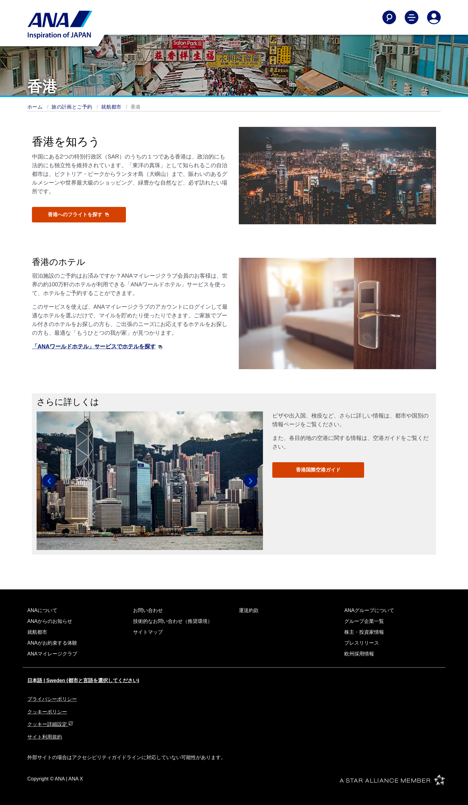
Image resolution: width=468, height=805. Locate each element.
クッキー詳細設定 (50, 724)
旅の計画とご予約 (71, 107)
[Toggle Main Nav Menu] (411, 17)
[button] (49, 481)
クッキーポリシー (47, 711)
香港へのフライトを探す (78, 214)
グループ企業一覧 (364, 621)
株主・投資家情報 (364, 632)
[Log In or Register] (434, 17)
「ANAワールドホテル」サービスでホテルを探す (97, 346)
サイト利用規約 (44, 737)
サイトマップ (148, 632)
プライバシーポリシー (52, 699)
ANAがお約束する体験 (52, 643)
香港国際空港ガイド (318, 469)
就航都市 (111, 107)
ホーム (34, 107)
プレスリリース (361, 643)
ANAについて (42, 610)
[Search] (389, 17)
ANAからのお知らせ (49, 621)
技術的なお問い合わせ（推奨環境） (172, 621)
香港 (136, 107)
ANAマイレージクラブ (52, 653)
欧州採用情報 (359, 653)
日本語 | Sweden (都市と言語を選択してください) (83, 680)
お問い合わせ (148, 610)
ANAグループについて (369, 610)
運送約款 (249, 610)
